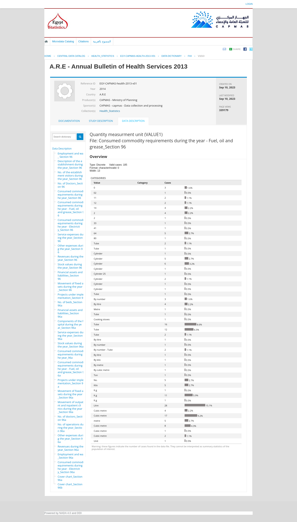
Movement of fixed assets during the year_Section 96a (71, 394)
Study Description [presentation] (101, 121)
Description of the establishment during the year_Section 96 (70, 164)
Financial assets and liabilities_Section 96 (70, 275)
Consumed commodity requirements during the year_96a (73, 354)
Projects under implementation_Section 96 (71, 296)
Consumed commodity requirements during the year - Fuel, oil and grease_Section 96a (73, 369)
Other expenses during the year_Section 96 (71, 249)
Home (46, 41)
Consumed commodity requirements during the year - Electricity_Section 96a (73, 467)
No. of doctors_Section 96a (70, 418)
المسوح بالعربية (102, 41)
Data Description (62, 148)
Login (249, 4)
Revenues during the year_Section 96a (71, 448)
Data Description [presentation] (133, 121)
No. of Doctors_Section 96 (70, 185)
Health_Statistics (110, 111)
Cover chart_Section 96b (70, 486)
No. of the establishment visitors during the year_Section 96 (70, 175)
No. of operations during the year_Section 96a (71, 428)
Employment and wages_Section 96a (73, 456)
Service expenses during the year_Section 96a (71, 335)
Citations (83, 41)
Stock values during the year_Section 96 (70, 266)
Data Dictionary (171, 56)
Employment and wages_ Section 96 (73, 155)
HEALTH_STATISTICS (102, 56)
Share (237, 49)
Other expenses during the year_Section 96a (71, 439)
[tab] (69, 121)
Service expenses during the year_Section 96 (71, 238)
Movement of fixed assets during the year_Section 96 (71, 287)
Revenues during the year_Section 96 (71, 258)
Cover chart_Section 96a (70, 478)
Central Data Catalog (71, 56)
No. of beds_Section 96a (70, 303)
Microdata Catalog (63, 41)
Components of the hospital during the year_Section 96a (72, 324)
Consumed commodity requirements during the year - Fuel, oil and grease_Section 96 (73, 208)
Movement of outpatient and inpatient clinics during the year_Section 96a (72, 407)
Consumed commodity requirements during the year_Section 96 (73, 194)
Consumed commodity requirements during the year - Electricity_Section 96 (73, 224)
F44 (190, 56)
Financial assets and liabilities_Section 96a (70, 313)
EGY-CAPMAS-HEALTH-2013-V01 (137, 56)
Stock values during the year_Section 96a (71, 345)
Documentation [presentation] (69, 121)
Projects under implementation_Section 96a (71, 383)
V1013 (201, 56)
